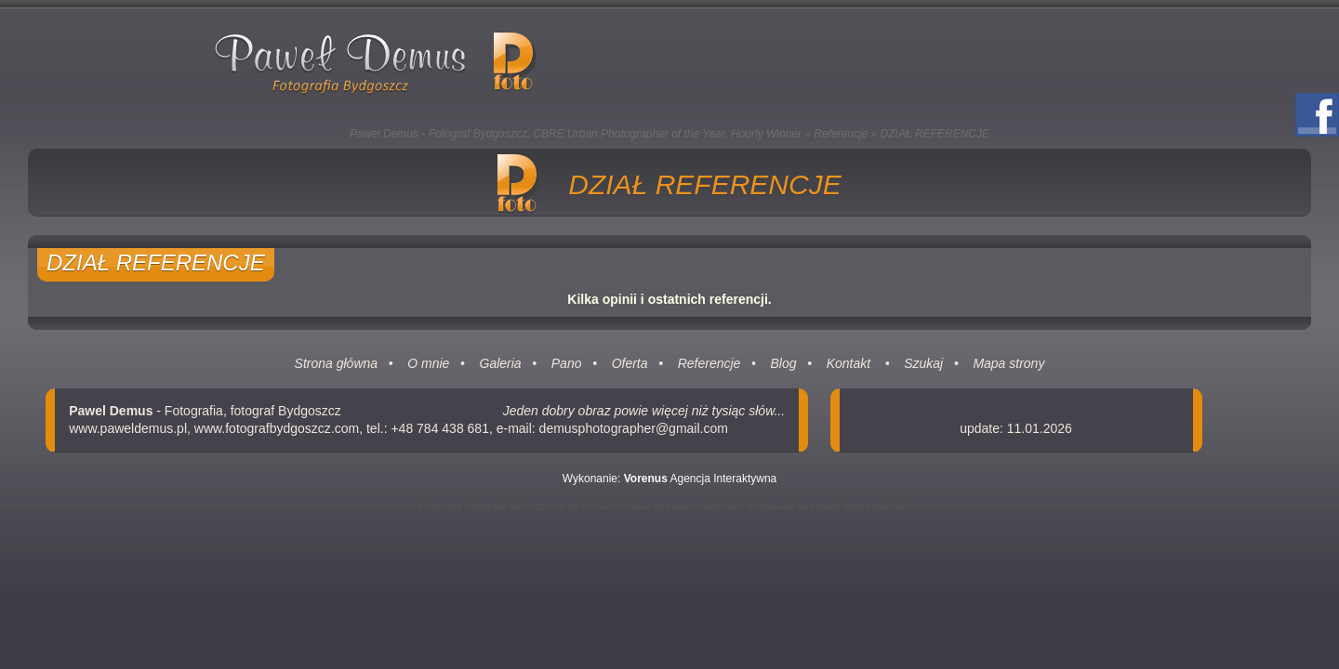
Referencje (841, 133)
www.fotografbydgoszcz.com (276, 428)
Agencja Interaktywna (700, 478)
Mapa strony (1008, 363)
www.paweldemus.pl (128, 428)
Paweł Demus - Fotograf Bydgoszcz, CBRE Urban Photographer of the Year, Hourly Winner (576, 133)
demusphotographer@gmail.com (633, 428)
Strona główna (336, 363)
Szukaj (923, 363)
